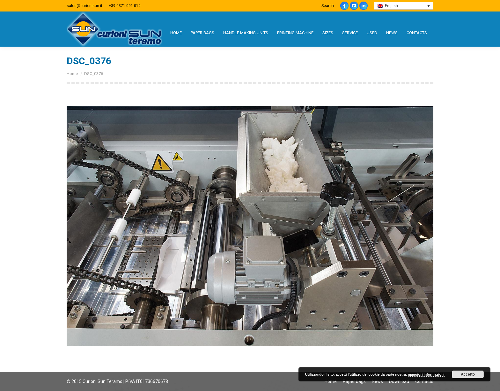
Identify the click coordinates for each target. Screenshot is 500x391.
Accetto (468, 374)
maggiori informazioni (426, 374)
